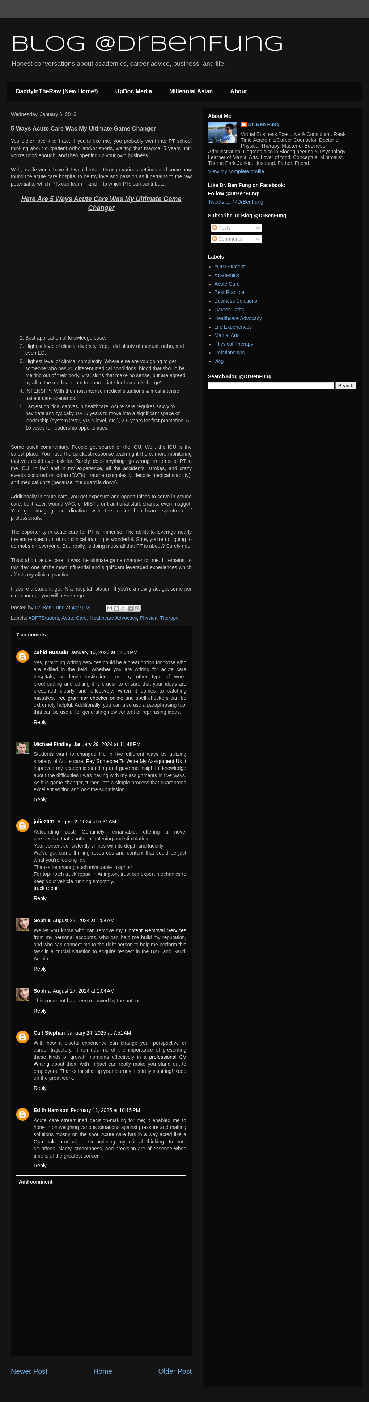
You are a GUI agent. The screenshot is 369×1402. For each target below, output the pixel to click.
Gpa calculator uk (55, 1142)
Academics (227, 275)
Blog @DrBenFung (147, 44)
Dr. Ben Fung (264, 124)
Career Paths (229, 309)
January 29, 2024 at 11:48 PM (107, 744)
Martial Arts (227, 335)
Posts (221, 228)
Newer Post (29, 1371)
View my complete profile (236, 171)
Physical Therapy (159, 618)
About (238, 91)
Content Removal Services (155, 930)
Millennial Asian (191, 91)
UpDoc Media (133, 91)
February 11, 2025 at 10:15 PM (105, 1110)
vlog (219, 361)
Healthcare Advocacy (113, 618)
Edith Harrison (51, 1110)
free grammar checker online (90, 698)
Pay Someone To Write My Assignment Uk (134, 761)
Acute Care (74, 618)
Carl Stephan (49, 1033)
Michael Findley (52, 744)
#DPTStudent (44, 618)
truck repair (46, 888)
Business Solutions (236, 301)
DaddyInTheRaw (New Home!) (57, 91)
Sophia (42, 920)
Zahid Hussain (51, 652)
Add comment (35, 1182)
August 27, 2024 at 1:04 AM (84, 920)
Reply (40, 722)
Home (102, 1371)
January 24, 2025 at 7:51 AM (99, 1033)
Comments (227, 239)
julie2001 (44, 821)
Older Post (175, 1371)
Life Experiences (233, 327)
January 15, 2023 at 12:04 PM (104, 652)
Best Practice (229, 292)
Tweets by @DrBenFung (235, 202)
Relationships (230, 352)
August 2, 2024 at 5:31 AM (86, 821)
